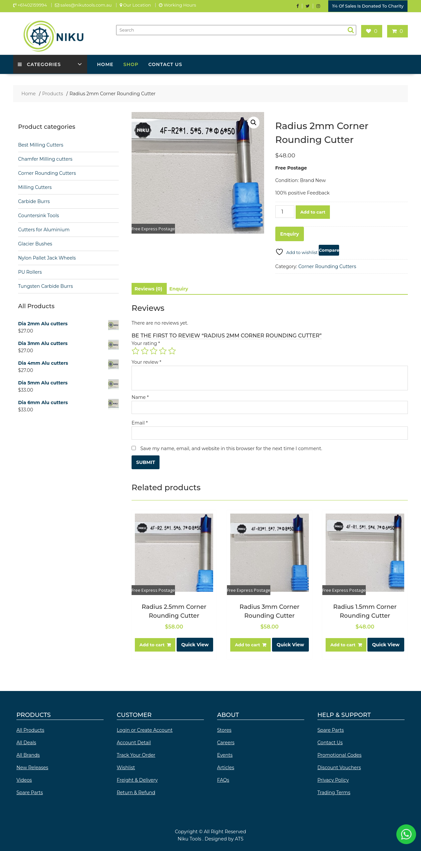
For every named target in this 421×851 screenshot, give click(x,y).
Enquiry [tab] (178, 287)
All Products (30, 729)
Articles (225, 766)
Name (140, 396)
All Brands (28, 754)
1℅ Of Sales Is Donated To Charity (368, 5)
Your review (146, 360)
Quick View (195, 643)
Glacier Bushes (35, 242)
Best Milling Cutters (40, 144)
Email (140, 421)
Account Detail (134, 741)
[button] (254, 121)
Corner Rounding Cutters (327, 265)
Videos (24, 779)
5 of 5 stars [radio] (172, 349)
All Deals (26, 741)
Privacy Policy (333, 779)
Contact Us (165, 63)
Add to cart (312, 210)
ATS (239, 837)
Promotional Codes (339, 754)
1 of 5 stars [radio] (135, 349)
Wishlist (126, 766)
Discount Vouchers (339, 766)
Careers (226, 741)
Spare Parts (29, 791)
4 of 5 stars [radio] (163, 349)
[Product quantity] (284, 210)
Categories (39, 63)
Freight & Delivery (137, 779)
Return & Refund (136, 791)
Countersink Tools (38, 214)
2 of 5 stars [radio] (145, 349)
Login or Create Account (145, 729)
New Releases (32, 766)
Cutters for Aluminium (44, 228)
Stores (224, 729)
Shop (130, 63)
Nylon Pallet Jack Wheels (47, 257)
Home (105, 63)
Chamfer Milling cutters (45, 158)
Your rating (146, 342)
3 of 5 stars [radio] (154, 349)
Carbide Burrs (34, 200)
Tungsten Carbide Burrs (45, 285)
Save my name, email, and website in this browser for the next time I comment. (231, 447)
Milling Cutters (35, 186)
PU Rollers (30, 271)
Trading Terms (333, 791)
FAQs (223, 779)
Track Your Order (136, 754)
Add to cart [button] (151, 643)
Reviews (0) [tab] (148, 287)
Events (225, 754)
